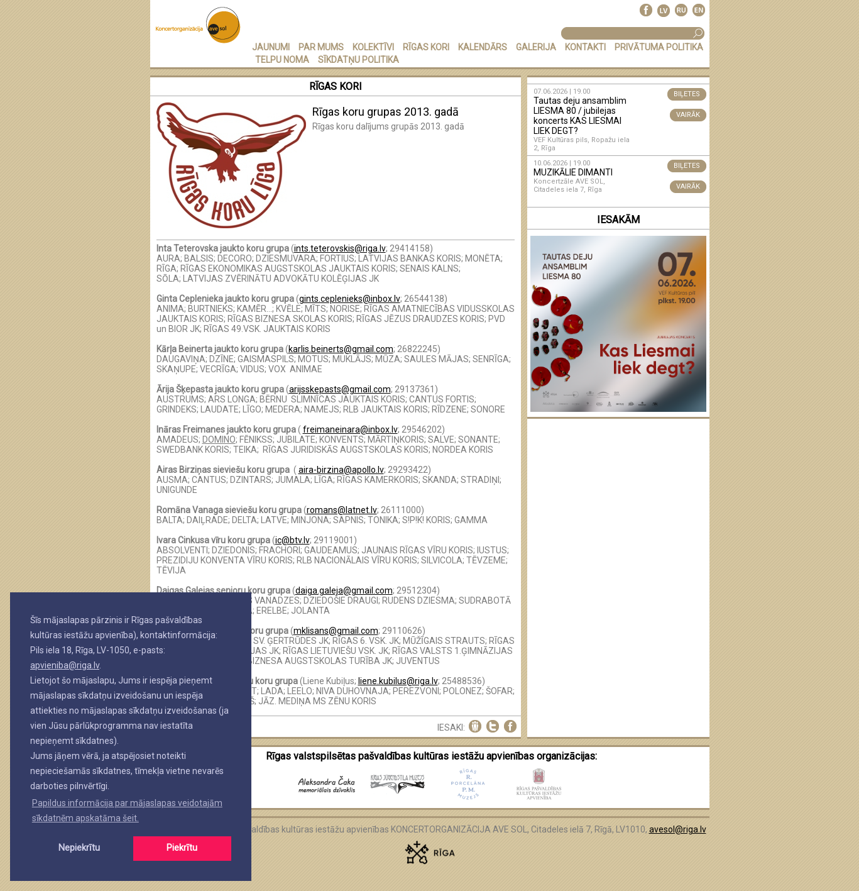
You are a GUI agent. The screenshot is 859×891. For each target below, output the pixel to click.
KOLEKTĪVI (373, 47)
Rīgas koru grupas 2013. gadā (385, 111)
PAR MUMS (321, 47)
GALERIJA (536, 47)
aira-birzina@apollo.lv (341, 470)
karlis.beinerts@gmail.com (340, 349)
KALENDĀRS (482, 47)
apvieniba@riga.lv (64, 665)
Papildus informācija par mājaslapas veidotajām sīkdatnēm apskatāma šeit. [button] (127, 810)
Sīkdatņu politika (358, 60)
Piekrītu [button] (182, 848)
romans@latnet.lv (342, 510)
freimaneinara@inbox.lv (350, 429)
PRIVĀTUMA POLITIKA (659, 47)
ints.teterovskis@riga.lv (340, 248)
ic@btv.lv (292, 540)
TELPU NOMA (282, 60)
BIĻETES (687, 94)
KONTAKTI (585, 47)
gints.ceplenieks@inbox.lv (349, 299)
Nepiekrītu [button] (79, 848)
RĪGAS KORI (426, 47)
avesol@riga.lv (677, 829)
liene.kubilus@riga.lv (398, 681)
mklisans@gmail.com (335, 631)
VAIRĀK (688, 115)
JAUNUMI (271, 47)
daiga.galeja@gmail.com (344, 590)
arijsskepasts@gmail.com (340, 389)
